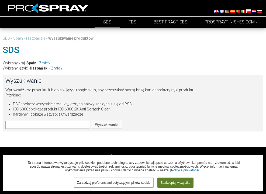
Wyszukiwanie (106, 125)
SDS (107, 22)
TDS (132, 22)
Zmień (44, 63)
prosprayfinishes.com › (231, 22)
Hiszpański (35, 38)
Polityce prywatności (186, 170)
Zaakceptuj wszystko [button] (176, 183)
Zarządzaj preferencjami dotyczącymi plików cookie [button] (114, 183)
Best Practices (170, 22)
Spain (18, 38)
